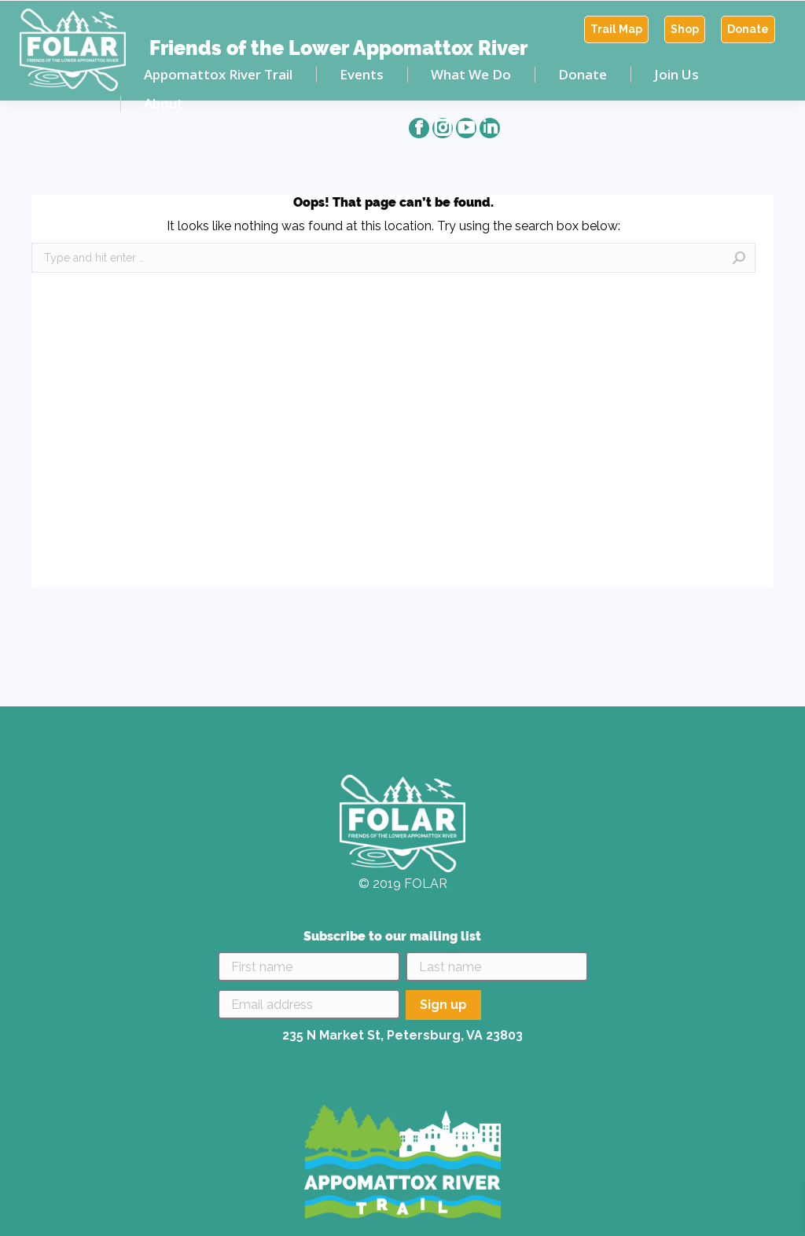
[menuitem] (616, 29)
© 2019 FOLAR (402, 883)
